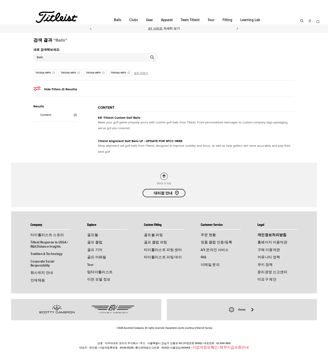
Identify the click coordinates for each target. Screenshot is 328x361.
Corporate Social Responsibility (42, 263)
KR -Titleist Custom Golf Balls (119, 118)
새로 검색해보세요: (46, 50)
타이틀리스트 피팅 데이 (163, 257)
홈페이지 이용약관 (272, 242)
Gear (149, 20)
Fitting (227, 20)
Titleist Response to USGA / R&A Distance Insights (49, 244)
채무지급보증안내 (234, 347)
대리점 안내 (167, 193)
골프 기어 (95, 250)
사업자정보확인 (205, 347)
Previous (90, 28)
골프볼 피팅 (153, 235)
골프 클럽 (95, 242)
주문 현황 (208, 235)
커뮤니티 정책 (268, 257)
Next (237, 28)
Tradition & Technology (46, 254)
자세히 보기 (171, 28)
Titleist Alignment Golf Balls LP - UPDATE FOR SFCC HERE (140, 141)
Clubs (133, 20)
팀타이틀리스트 (100, 272)
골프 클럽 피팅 (155, 242)
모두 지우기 (141, 73)
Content (44, 115)
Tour (211, 20)
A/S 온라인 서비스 (215, 250)
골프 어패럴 (96, 257)
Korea (242, 309)
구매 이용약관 (268, 250)
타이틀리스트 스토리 (47, 235)
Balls (117, 20)
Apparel (167, 20)
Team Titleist (190, 20)
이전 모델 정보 (99, 279)
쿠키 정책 (265, 265)
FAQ (203, 257)
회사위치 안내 (41, 273)
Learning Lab (250, 20)
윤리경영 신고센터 (272, 272)
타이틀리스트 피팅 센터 (163, 250)
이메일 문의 (210, 265)
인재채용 (37, 280)
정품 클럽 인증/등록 (216, 242)
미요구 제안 (266, 279)
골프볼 (92, 235)
